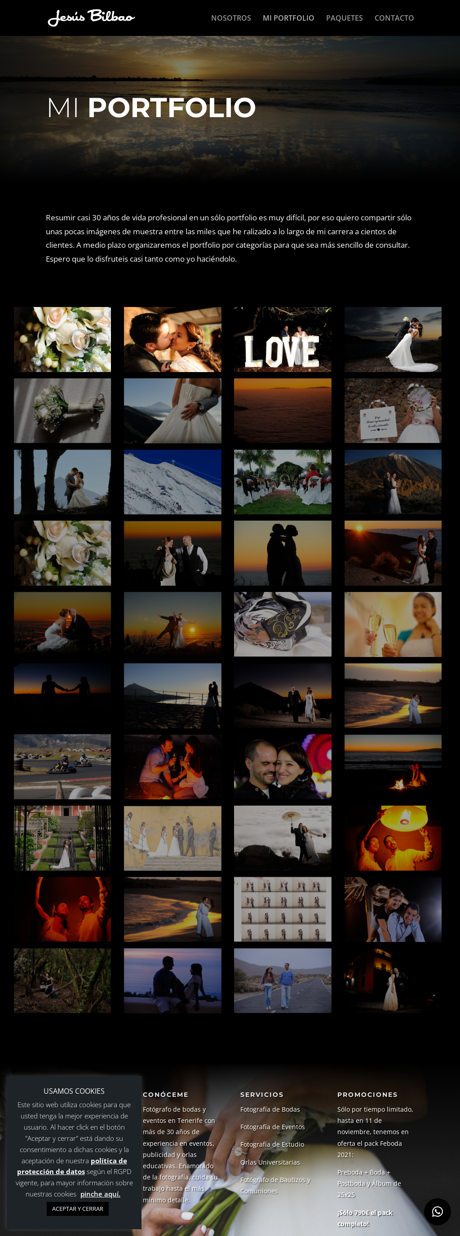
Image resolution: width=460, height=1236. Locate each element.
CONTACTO (394, 18)
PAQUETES (344, 18)
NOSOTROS (231, 18)
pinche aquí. (100, 1193)
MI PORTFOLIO (288, 18)
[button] (437, 1211)
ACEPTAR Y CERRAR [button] (77, 1209)
